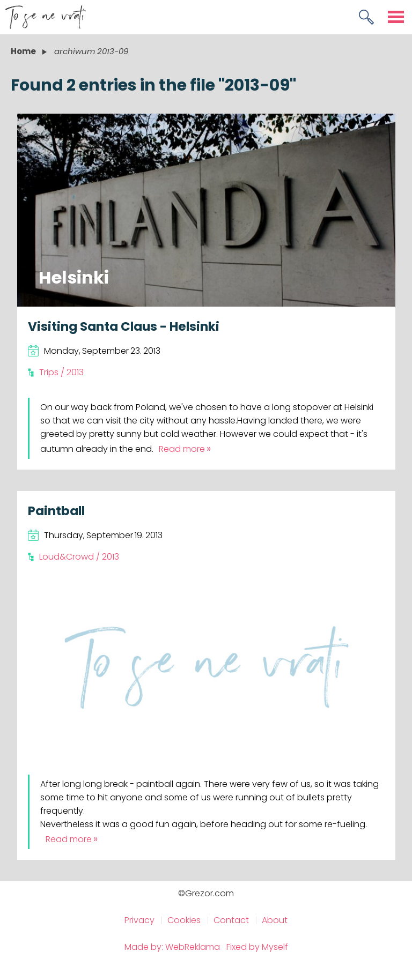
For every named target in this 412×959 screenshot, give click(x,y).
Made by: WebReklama (172, 947)
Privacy (139, 920)
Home (23, 51)
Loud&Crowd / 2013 (79, 557)
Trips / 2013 (61, 372)
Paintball (56, 510)
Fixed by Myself (257, 947)
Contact (231, 920)
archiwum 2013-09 (91, 51)
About (275, 920)
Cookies (184, 920)
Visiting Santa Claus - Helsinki (123, 326)
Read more (182, 449)
